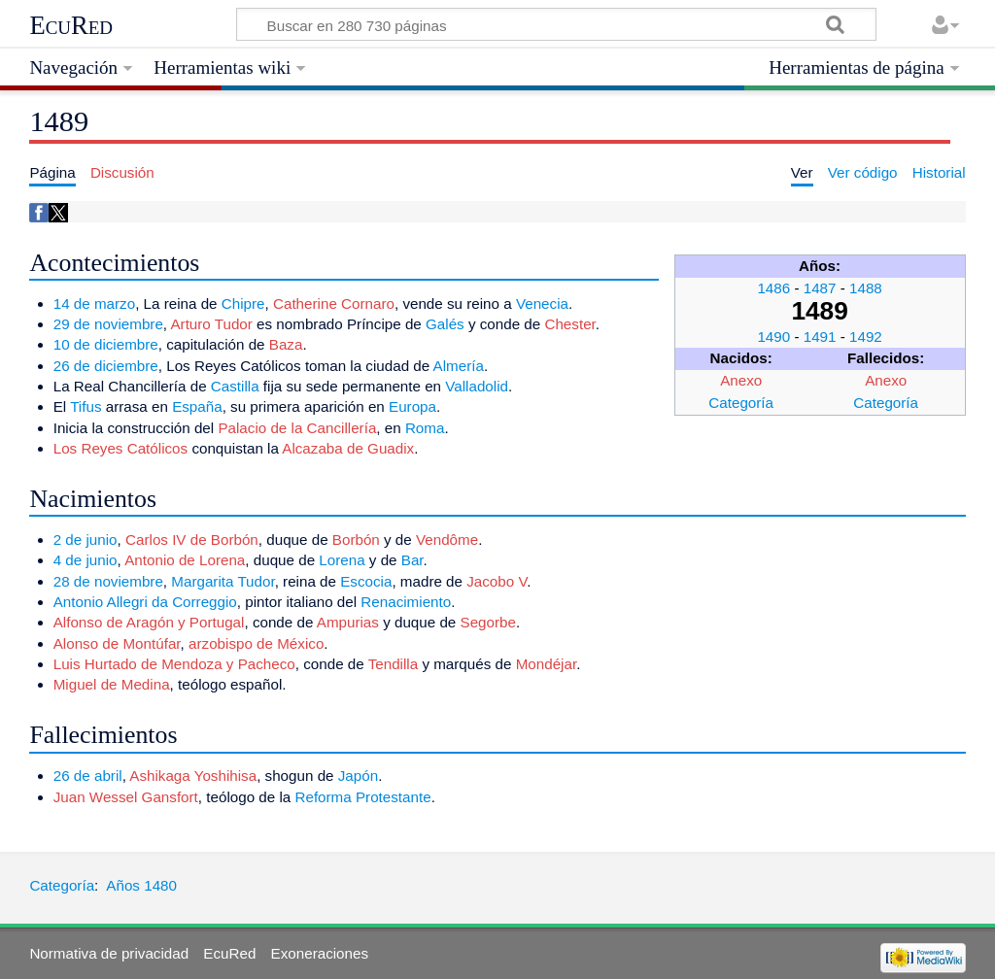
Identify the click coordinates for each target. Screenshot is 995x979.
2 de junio (85, 539)
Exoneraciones (319, 953)
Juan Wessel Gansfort (125, 797)
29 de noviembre (108, 324)
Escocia (366, 581)
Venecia (542, 303)
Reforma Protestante (362, 797)
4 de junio (85, 560)
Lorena (341, 560)
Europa (412, 406)
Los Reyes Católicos (120, 448)
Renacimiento (405, 601)
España (197, 406)
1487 (820, 288)
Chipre (243, 303)
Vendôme (447, 539)
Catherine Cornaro (334, 303)
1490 (773, 336)
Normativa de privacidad (109, 953)
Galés (445, 324)
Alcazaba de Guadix (348, 448)
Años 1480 (141, 885)
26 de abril (87, 775)
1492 (865, 336)
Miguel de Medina (111, 684)
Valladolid (476, 386)
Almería (458, 365)
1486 (773, 288)
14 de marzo (94, 303)
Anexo (741, 380)
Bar (412, 560)
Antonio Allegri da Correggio (145, 601)
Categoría (740, 402)
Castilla (235, 386)
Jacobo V (496, 581)
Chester (569, 324)
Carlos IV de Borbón (191, 539)
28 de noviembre (108, 581)
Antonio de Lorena (184, 560)
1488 (865, 288)
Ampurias (348, 622)
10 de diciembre (105, 344)
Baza (286, 344)
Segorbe (488, 622)
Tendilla (393, 664)
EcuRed (71, 25)
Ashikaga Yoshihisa (193, 775)
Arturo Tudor (211, 324)
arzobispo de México (256, 643)
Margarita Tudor (222, 581)
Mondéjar (546, 664)
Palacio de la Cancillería (297, 428)
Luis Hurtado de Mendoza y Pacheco (174, 664)
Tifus (85, 406)
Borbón (356, 539)
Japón (358, 775)
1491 (820, 336)
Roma (425, 428)
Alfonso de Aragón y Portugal (149, 622)
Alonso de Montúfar (117, 643)
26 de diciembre (105, 365)
